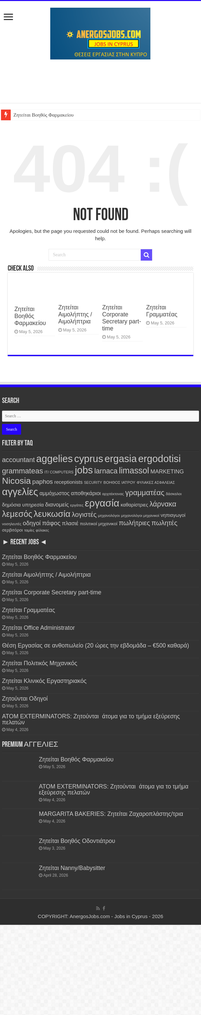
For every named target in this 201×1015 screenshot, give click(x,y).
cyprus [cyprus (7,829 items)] (88, 458)
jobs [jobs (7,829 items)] (84, 469)
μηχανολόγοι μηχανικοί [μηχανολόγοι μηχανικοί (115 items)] (140, 516)
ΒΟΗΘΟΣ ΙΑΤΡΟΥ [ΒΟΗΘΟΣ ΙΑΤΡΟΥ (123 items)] (119, 482)
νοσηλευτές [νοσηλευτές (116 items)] (11, 524)
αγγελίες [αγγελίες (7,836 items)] (20, 491)
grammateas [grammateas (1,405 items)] (22, 471)
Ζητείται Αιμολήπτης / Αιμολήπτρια (75, 314)
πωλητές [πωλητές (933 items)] (164, 523)
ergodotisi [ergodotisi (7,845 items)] (159, 458)
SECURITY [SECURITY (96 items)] (93, 482)
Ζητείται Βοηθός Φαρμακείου (43, 115)
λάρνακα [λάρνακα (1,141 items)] (162, 504)
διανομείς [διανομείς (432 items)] (57, 504)
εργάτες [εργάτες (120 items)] (76, 505)
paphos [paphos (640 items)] (42, 481)
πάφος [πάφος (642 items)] (51, 523)
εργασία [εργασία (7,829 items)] (102, 503)
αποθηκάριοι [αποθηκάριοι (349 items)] (86, 493)
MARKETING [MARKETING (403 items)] (167, 471)
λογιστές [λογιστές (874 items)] (84, 514)
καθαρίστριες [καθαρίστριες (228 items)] (134, 505)
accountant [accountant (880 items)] (18, 459)
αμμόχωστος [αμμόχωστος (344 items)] (55, 493)
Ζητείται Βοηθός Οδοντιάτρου (77, 841)
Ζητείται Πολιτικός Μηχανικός (39, 663)
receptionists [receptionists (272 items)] (68, 482)
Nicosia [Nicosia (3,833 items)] (16, 481)
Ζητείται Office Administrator (38, 627)
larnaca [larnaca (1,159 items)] (105, 471)
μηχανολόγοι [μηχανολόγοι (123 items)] (109, 515)
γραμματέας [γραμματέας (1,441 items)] (144, 492)
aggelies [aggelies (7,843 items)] (54, 458)
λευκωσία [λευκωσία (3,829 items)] (52, 514)
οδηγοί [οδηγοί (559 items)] (32, 523)
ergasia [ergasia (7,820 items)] (121, 458)
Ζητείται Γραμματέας (161, 311)
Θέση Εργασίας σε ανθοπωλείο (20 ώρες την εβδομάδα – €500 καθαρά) (95, 645)
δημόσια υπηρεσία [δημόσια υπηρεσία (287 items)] (23, 505)
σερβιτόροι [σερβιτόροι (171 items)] (12, 530)
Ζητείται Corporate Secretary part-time (121, 318)
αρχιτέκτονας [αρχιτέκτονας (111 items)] (113, 494)
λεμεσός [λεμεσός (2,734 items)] (17, 514)
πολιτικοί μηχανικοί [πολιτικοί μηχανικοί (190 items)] (98, 523)
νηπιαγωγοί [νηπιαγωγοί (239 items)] (173, 515)
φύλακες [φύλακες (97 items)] (42, 530)
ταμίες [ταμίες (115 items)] (29, 530)
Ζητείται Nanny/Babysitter (72, 868)
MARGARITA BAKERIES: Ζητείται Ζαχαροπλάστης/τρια (111, 814)
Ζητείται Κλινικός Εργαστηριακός (44, 681)
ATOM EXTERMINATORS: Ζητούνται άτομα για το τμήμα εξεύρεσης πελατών (91, 719)
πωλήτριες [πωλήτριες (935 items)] (134, 523)
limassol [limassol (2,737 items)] (134, 470)
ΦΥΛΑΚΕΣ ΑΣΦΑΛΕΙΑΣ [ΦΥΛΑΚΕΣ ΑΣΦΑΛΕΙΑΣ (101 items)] (156, 482)
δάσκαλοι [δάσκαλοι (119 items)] (174, 494)
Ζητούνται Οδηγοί (25, 698)
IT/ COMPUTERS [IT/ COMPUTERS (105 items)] (59, 472)
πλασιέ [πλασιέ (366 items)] (70, 523)
